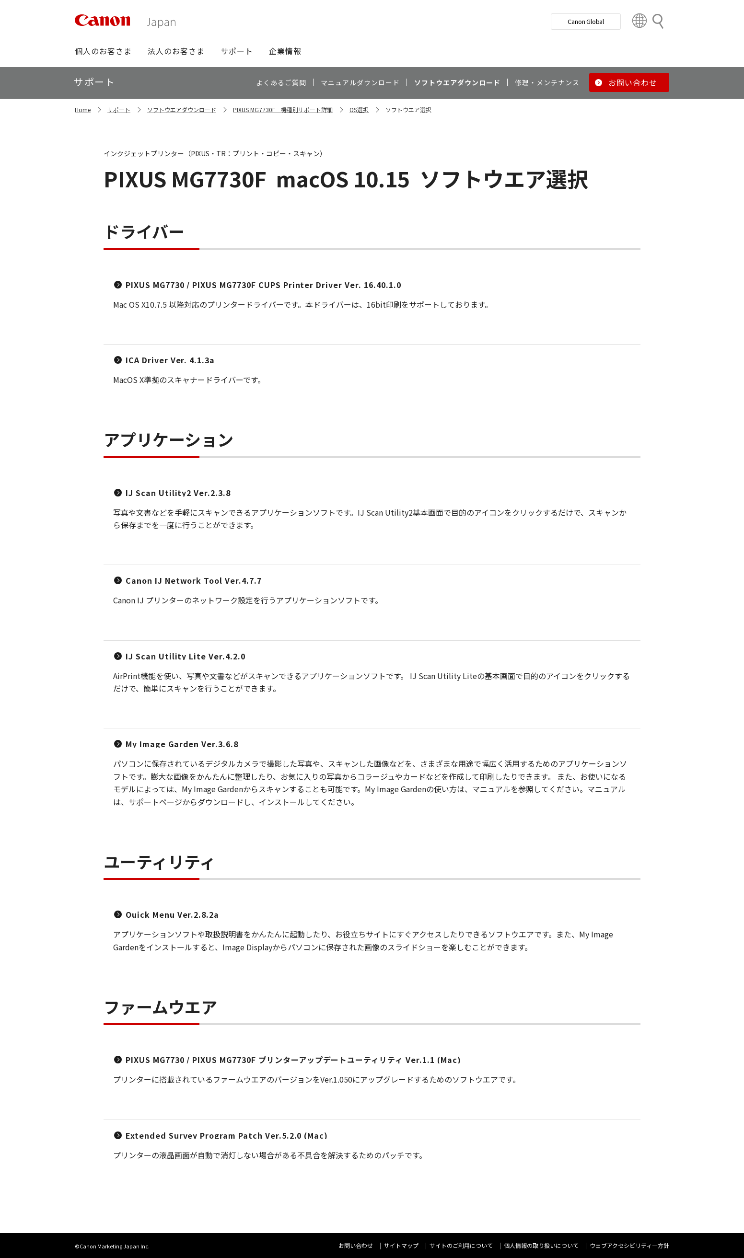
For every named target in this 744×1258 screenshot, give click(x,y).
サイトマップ (401, 1245)
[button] (103, 50)
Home (83, 109)
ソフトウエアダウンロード (181, 109)
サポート (118, 109)
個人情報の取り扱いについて (541, 1245)
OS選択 (359, 109)
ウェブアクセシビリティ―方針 (629, 1245)
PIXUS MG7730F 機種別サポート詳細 (283, 109)
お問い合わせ (355, 1245)
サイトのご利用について (461, 1245)
